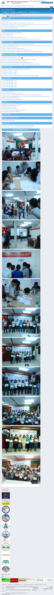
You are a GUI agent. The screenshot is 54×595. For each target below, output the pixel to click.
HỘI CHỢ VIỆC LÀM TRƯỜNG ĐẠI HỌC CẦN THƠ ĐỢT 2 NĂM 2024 (14, 61)
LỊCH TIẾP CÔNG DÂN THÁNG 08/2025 (9, 86)
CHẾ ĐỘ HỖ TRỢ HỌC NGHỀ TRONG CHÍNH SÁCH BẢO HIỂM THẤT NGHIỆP (16, 69)
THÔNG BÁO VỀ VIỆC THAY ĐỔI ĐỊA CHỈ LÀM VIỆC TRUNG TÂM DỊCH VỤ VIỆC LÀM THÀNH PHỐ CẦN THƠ (22, 94)
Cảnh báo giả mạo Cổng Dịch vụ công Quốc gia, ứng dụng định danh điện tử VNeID (18, 125)
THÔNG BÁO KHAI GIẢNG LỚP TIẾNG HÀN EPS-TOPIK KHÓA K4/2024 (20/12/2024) (17, 44)
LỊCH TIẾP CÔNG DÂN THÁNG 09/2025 (9, 85)
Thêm (51, 9)
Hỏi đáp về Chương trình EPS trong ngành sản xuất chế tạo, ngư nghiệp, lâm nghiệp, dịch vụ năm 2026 (21, 39)
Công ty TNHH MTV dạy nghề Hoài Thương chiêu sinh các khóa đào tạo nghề (17, 50)
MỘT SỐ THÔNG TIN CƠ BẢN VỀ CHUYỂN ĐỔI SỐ (11, 111)
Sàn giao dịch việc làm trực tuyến (10, 118)
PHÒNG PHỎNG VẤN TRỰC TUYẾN (8, 120)
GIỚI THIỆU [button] (13, 12)
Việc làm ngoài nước (18, 5)
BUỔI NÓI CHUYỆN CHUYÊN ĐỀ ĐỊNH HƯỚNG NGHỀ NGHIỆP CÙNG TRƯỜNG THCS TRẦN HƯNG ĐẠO (21, 64)
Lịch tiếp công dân (6, 78)
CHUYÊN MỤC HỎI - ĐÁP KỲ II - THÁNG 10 (10, 70)
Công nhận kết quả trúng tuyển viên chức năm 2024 (12, 93)
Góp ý (45, 584)
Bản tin (4, 30)
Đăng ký (50, 2)
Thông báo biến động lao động (28, 5)
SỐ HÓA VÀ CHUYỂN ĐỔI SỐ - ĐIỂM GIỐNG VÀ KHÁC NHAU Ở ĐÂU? (14, 110)
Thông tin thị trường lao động (9, 54)
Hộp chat (34, 590)
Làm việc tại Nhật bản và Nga (7, 34)
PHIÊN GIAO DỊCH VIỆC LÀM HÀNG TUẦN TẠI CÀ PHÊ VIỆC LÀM (14, 26)
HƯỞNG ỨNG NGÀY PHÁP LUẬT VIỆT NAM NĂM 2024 (12, 99)
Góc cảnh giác (5, 123)
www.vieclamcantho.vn (7, 9)
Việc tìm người (10, 5)
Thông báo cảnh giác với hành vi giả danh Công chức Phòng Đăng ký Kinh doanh (17, 126)
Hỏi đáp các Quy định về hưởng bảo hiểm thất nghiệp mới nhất (14, 37)
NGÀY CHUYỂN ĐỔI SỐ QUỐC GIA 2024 (9, 107)
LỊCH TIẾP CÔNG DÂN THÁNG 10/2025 (9, 83)
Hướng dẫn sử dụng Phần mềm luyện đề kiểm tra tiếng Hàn (13, 48)
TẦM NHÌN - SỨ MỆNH (6, 114)
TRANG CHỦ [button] (6, 12)
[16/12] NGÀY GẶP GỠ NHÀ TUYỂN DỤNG (10, 27)
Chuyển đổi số (5, 102)
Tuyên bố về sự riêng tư (28, 584)
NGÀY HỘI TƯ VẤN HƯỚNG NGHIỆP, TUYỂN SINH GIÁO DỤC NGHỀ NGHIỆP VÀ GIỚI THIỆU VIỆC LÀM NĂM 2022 (22, 51)
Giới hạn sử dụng (38, 584)
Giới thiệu (10, 584)
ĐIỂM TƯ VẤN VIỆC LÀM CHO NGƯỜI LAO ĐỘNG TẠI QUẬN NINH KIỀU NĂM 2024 (17, 62)
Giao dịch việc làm (6, 18)
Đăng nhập (44, 2)
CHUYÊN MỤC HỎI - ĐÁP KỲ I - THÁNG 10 (9, 72)
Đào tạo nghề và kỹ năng (8, 42)
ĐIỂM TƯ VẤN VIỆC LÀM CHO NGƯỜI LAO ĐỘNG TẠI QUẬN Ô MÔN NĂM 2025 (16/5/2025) (19, 59)
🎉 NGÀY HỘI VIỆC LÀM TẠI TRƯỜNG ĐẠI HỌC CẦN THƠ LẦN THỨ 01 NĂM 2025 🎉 (17, 23)
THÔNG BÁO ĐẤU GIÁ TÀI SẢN (8, 91)
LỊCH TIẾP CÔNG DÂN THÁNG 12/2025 (9, 80)
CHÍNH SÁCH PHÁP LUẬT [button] (34, 12)
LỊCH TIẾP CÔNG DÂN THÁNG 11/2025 (9, 82)
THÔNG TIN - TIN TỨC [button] (22, 12)
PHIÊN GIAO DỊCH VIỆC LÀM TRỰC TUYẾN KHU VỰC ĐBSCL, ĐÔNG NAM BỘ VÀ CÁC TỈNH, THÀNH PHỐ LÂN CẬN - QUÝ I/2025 (26, 24)
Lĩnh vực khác (5, 89)
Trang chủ (5, 14)
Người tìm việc (4, 5)
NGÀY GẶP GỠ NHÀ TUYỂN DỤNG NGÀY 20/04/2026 (12, 32)
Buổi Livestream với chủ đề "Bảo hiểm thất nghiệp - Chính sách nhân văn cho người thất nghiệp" (20, 75)
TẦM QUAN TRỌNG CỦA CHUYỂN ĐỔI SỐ (10, 108)
